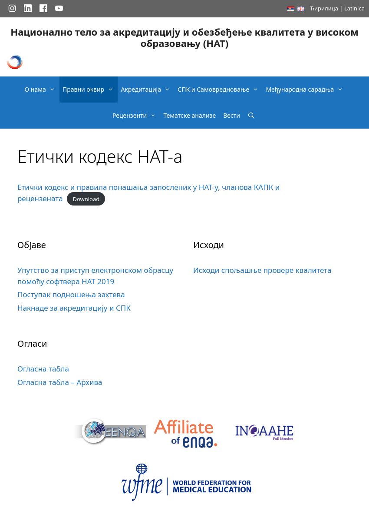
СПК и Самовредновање (220, 89)
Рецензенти (136, 116)
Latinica (354, 8)
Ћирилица (324, 8)
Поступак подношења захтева (71, 294)
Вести (231, 115)
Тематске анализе (189, 115)
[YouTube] (59, 8)
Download (85, 199)
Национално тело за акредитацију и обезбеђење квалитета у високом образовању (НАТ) (184, 37)
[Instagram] (12, 8)
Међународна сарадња (306, 89)
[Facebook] (43, 8)
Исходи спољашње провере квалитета (262, 270)
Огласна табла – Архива (59, 382)
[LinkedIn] (28, 8)
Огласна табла (43, 369)
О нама (42, 89)
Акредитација (148, 89)
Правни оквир (90, 89)
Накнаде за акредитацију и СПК (74, 308)
